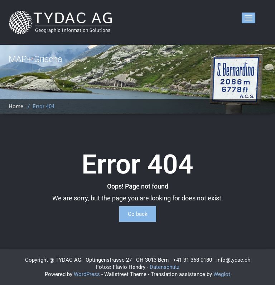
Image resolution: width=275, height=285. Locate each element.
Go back (138, 214)
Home (16, 106)
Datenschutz (164, 267)
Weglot (221, 274)
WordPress (87, 274)
